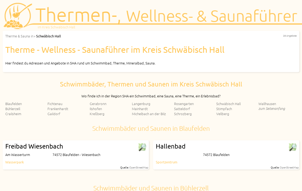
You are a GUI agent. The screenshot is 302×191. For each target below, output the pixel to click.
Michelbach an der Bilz (149, 113)
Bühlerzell (12, 108)
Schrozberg (183, 113)
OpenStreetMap (138, 167)
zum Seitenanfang (271, 108)
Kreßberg (97, 113)
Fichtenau (55, 103)
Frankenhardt (58, 108)
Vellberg (222, 113)
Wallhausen (267, 103)
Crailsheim (13, 113)
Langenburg (141, 103)
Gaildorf (54, 113)
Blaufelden (13, 103)
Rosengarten (184, 103)
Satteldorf (182, 108)
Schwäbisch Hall (228, 103)
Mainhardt (140, 108)
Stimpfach (224, 108)
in (19, 35)
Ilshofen (96, 108)
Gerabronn (98, 103)
